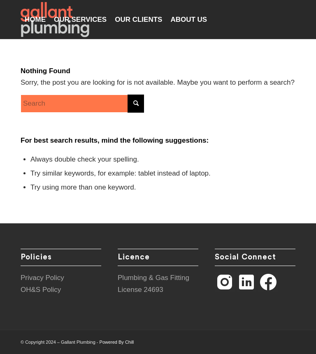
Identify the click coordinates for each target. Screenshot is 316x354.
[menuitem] (35, 19)
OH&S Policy (41, 290)
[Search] (82, 104)
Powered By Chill (117, 342)
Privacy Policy (42, 278)
